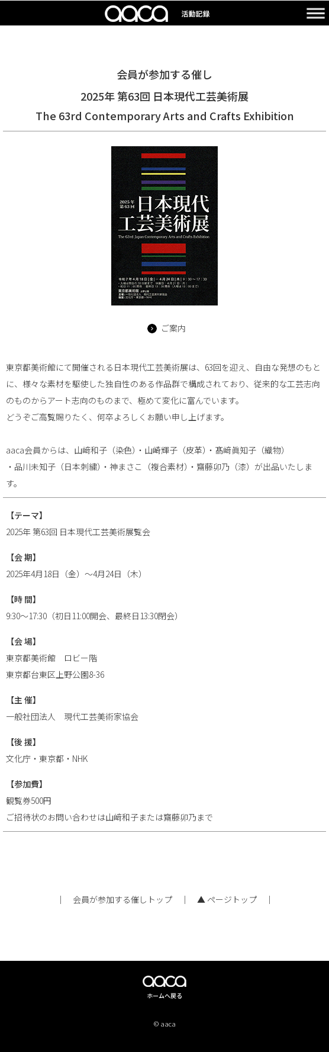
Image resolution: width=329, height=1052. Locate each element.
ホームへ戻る (164, 995)
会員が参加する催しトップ (122, 899)
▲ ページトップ (227, 899)
